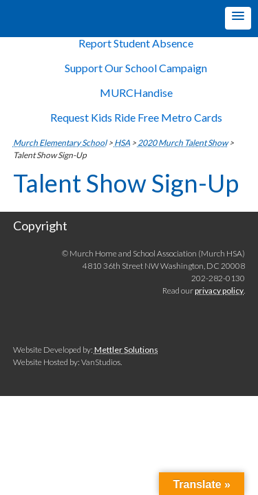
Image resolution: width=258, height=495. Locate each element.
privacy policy (219, 290)
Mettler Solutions (126, 349)
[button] (238, 18)
